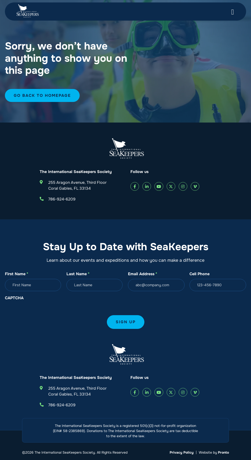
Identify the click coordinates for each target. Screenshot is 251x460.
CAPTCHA (14, 297)
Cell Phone (199, 273)
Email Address (142, 274)
